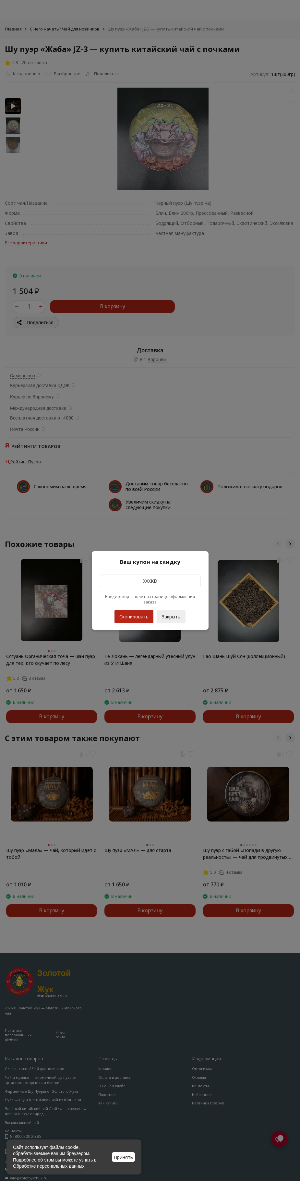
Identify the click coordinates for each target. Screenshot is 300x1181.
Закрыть (171, 617)
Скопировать (133, 615)
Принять (123, 1157)
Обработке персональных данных (49, 1166)
